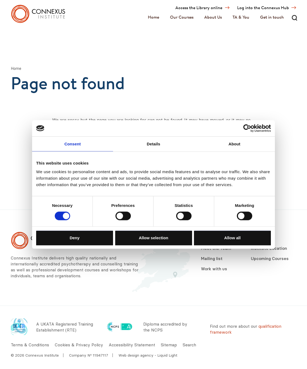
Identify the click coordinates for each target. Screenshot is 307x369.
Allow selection (153, 237)
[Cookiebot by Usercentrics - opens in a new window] (247, 128)
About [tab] (234, 144)
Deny (75, 237)
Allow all (232, 237)
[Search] (294, 17)
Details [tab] (153, 144)
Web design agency (136, 355)
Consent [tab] (72, 144)
